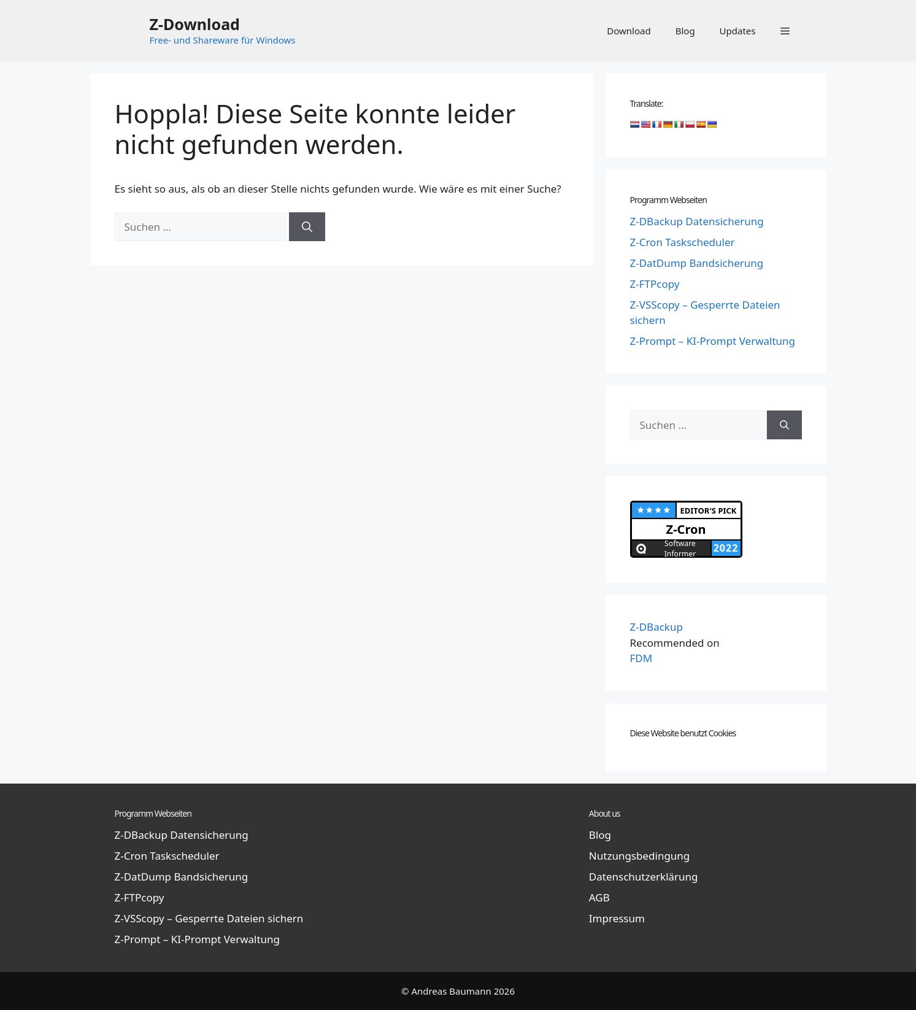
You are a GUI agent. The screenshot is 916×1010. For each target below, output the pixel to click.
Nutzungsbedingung (639, 856)
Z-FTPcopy (655, 284)
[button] (785, 30)
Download (628, 31)
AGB (599, 897)
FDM (641, 658)
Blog (685, 31)
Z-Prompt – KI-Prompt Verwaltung (713, 341)
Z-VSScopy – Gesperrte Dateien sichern (209, 918)
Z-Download (195, 23)
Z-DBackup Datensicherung (697, 221)
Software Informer (680, 548)
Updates (738, 31)
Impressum (617, 918)
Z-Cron (686, 529)
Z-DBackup (656, 627)
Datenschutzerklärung (643, 876)
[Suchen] (307, 227)
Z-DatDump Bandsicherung (697, 263)
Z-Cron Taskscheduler (682, 242)
